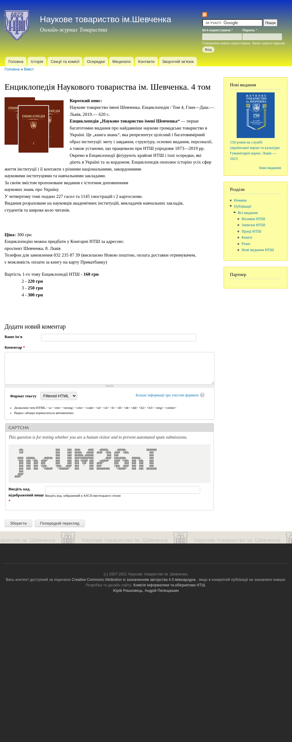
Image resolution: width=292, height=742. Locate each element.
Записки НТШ (253, 225)
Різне (246, 244)
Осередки (96, 61)
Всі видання (248, 213)
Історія (37, 61)
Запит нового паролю (268, 43)
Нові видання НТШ (258, 250)
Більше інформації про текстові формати (167, 395)
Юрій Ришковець (128, 590)
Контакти (146, 61)
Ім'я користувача (217, 30)
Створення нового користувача (226, 43)
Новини (240, 200)
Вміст (29, 69)
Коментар (15, 347)
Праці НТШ (251, 231)
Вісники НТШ (253, 219)
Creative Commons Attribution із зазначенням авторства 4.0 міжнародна (134, 580)
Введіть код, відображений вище (26, 495)
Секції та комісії (65, 61)
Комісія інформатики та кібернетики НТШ (169, 585)
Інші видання (270, 168)
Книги (247, 237)
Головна (15, 61)
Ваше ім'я (13, 336)
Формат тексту (23, 396)
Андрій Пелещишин (162, 590)
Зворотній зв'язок (178, 61)
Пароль (249, 30)
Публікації (242, 206)
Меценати (121, 61)
